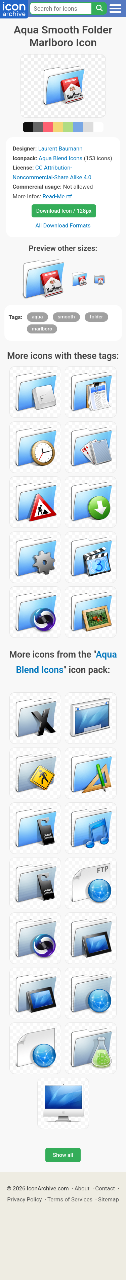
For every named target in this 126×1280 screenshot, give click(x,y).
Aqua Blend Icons (60, 158)
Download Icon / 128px (63, 211)
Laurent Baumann (60, 148)
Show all (63, 1155)
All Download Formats (63, 225)
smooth (66, 317)
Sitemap (108, 1199)
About (82, 1188)
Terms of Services (69, 1199)
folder (96, 317)
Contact (105, 1188)
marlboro (42, 329)
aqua (37, 317)
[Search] (99, 8)
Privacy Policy (24, 1199)
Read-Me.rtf (57, 196)
